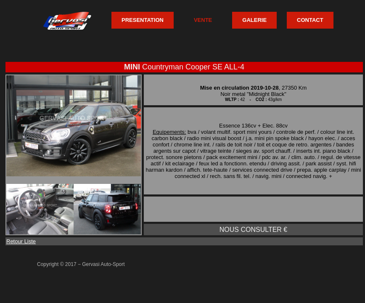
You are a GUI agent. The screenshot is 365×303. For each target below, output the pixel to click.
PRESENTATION (143, 20)
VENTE (203, 20)
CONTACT (310, 20)
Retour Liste (21, 241)
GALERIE (254, 20)
